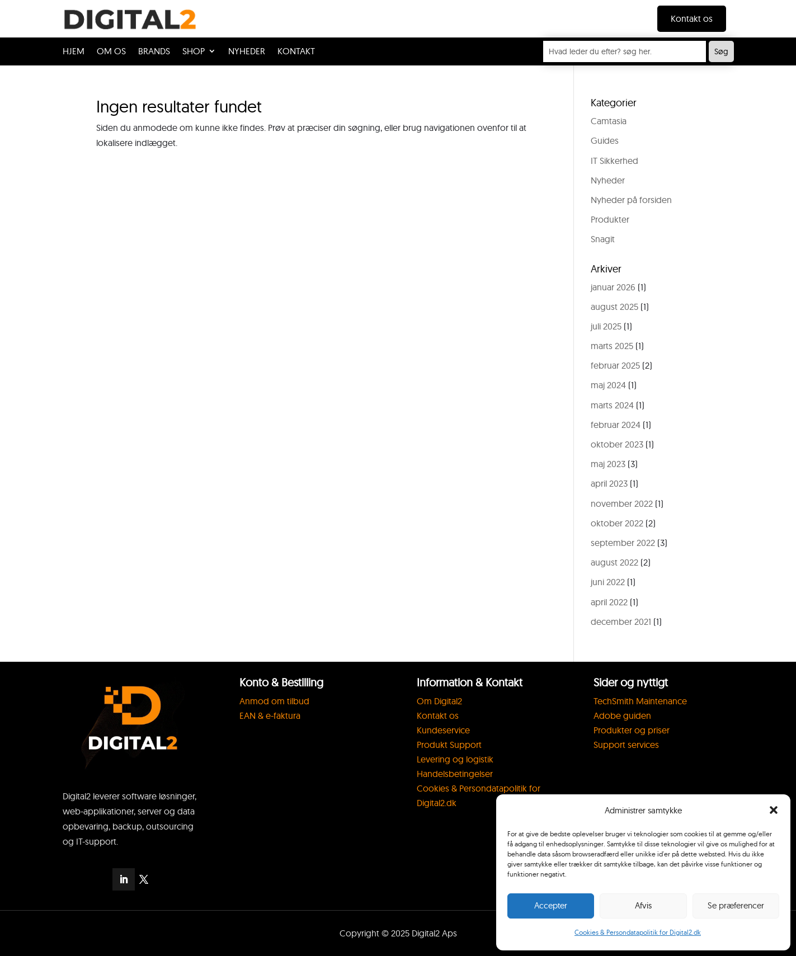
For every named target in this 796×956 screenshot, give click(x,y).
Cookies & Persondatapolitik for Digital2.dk (637, 932)
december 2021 (621, 621)
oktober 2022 (617, 523)
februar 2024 (615, 424)
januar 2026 (613, 287)
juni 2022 (608, 581)
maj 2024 (608, 384)
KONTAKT (296, 51)
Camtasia (609, 120)
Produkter (610, 219)
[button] (773, 810)
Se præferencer (736, 905)
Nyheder (608, 180)
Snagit (603, 238)
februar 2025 (615, 365)
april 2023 (609, 483)
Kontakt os (692, 18)
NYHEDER (246, 51)
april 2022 (609, 601)
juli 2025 (606, 326)
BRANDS (154, 51)
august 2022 (614, 562)
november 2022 (622, 503)
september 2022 (623, 542)
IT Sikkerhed (614, 160)
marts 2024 (612, 405)
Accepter (550, 905)
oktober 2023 (617, 444)
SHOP (193, 51)
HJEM (73, 51)
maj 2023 (608, 463)
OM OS (111, 51)
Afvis (643, 905)
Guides (605, 140)
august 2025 (614, 306)
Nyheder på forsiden (631, 199)
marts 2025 (612, 345)
